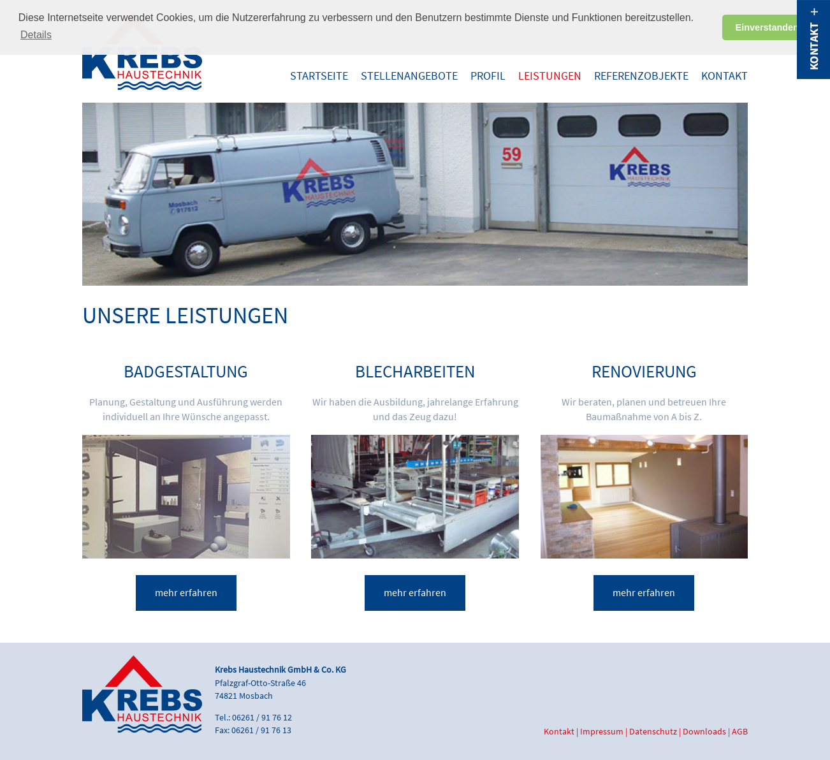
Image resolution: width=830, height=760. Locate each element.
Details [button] (36, 34)
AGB (740, 731)
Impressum (601, 731)
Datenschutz (653, 731)
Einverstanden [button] (767, 27)
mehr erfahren (186, 593)
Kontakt (559, 731)
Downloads (704, 731)
